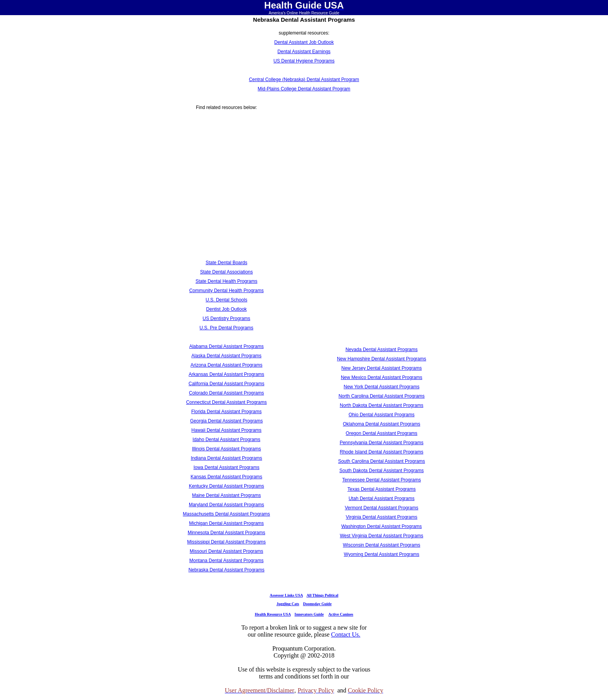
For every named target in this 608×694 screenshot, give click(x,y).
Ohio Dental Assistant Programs (382, 414)
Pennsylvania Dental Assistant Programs (381, 442)
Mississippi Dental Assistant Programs (226, 542)
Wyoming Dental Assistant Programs (382, 554)
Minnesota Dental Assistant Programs (226, 532)
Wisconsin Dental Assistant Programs (381, 545)
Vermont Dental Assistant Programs (381, 508)
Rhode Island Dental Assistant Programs (381, 452)
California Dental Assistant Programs (226, 383)
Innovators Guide (309, 614)
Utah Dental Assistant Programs (382, 498)
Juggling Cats (287, 604)
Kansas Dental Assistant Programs (227, 476)
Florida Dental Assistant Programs (226, 411)
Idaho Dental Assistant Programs (227, 439)
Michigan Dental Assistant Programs (226, 523)
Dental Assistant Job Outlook (303, 42)
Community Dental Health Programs (226, 290)
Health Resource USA (273, 614)
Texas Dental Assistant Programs (381, 489)
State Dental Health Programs (226, 281)
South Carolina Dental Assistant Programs (381, 461)
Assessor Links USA (286, 595)
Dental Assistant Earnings (304, 51)
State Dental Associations (226, 272)
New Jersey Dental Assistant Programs (381, 368)
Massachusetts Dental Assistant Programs (226, 514)
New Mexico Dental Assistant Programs (381, 377)
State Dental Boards (226, 262)
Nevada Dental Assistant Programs (381, 349)
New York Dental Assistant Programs (381, 386)
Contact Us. (346, 634)
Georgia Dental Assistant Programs (226, 421)
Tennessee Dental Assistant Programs (381, 480)
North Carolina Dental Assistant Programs (382, 396)
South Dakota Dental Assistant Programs (381, 470)
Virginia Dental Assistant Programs (382, 517)
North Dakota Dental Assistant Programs (381, 405)
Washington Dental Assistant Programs (381, 526)
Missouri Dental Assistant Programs (226, 551)
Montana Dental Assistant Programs (226, 560)
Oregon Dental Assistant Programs (382, 433)
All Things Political (322, 595)
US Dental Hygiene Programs (303, 61)
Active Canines (340, 614)
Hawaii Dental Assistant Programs (227, 430)
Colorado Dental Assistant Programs (226, 393)
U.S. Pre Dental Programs (227, 328)
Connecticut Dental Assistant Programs (226, 402)
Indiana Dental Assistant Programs (226, 458)
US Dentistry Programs (226, 318)
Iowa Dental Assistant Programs (226, 467)
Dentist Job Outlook (226, 309)
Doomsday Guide (317, 604)
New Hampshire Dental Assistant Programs (381, 359)
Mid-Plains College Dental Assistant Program (304, 89)
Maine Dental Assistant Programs (226, 495)
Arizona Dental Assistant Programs (226, 365)
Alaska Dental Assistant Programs (227, 355)
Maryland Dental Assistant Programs (226, 504)
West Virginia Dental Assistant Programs (381, 535)
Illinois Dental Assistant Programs (226, 449)
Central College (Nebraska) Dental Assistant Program (304, 79)
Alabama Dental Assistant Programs (226, 346)
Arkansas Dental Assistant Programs (226, 374)
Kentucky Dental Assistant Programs (226, 486)
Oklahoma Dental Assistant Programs (381, 424)
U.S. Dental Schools (226, 300)
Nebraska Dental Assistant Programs (226, 570)
